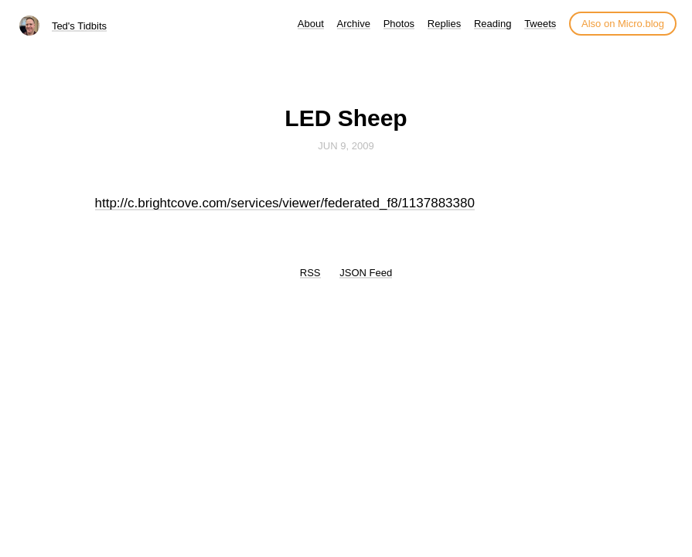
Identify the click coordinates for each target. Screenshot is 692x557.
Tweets (540, 23)
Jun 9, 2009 (345, 146)
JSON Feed (365, 272)
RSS (310, 272)
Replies (444, 23)
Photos (398, 23)
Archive (353, 23)
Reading (492, 23)
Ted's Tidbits (79, 26)
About (311, 23)
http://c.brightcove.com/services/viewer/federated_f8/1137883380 (285, 203)
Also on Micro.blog (622, 23)
